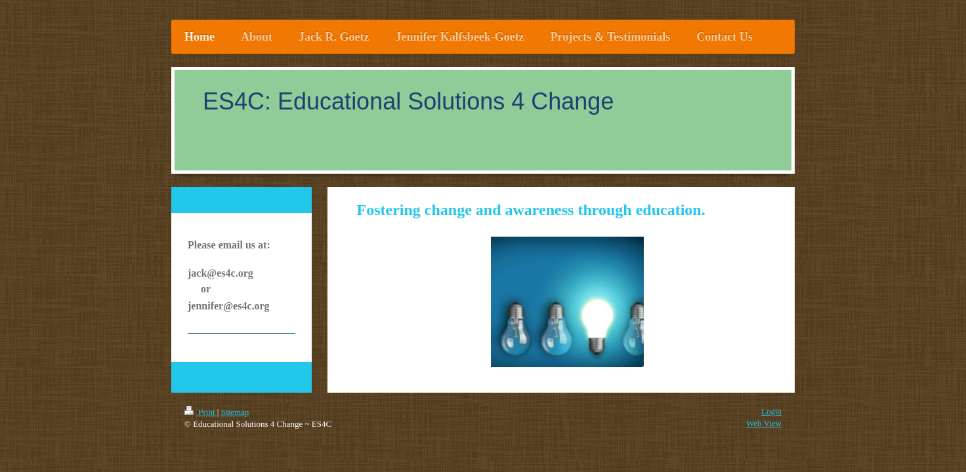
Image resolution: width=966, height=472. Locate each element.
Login (771, 411)
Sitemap (235, 412)
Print (200, 412)
